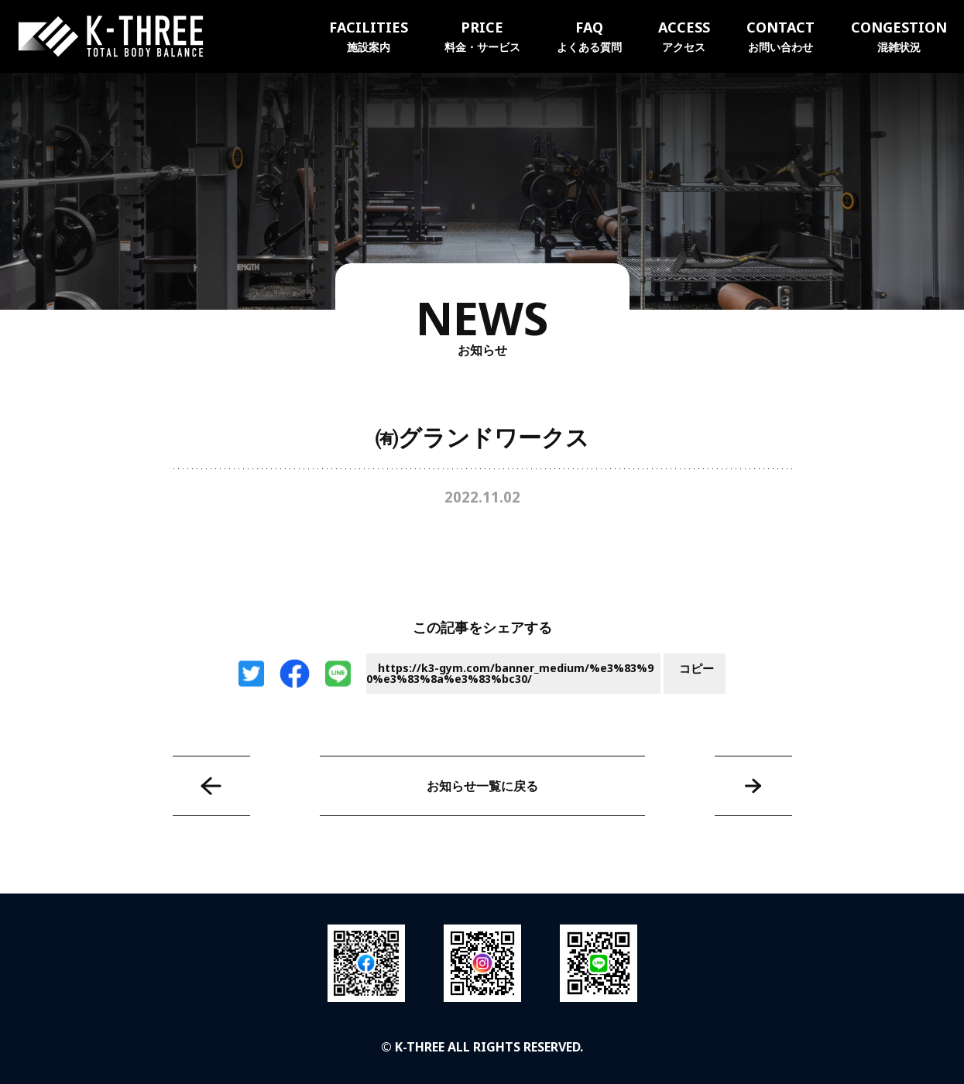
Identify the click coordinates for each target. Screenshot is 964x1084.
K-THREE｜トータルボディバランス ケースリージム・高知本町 (111, 36)
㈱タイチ (211, 785)
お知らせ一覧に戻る (482, 785)
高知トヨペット (753, 785)
